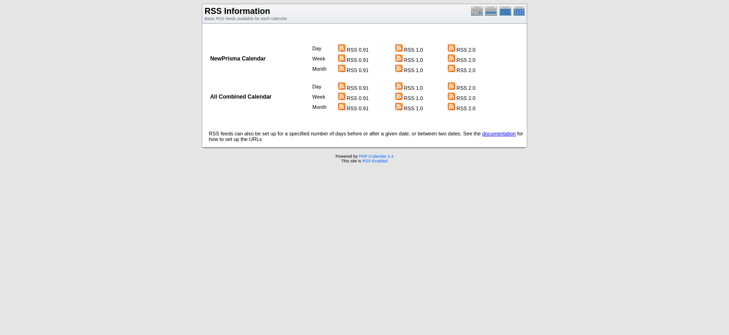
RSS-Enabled (375, 161)
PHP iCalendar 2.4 (376, 156)
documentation (499, 133)
